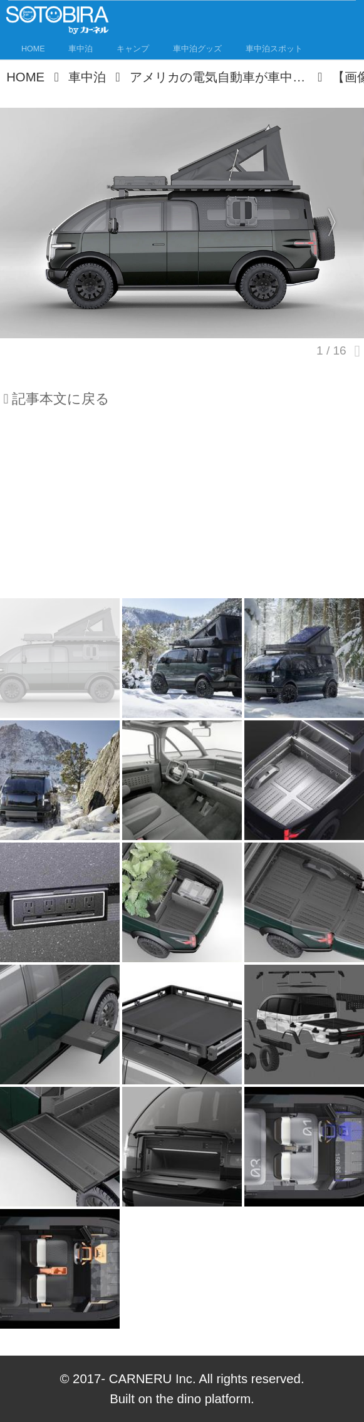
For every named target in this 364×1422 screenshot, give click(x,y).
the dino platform (203, 1399)
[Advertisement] (182, 508)
